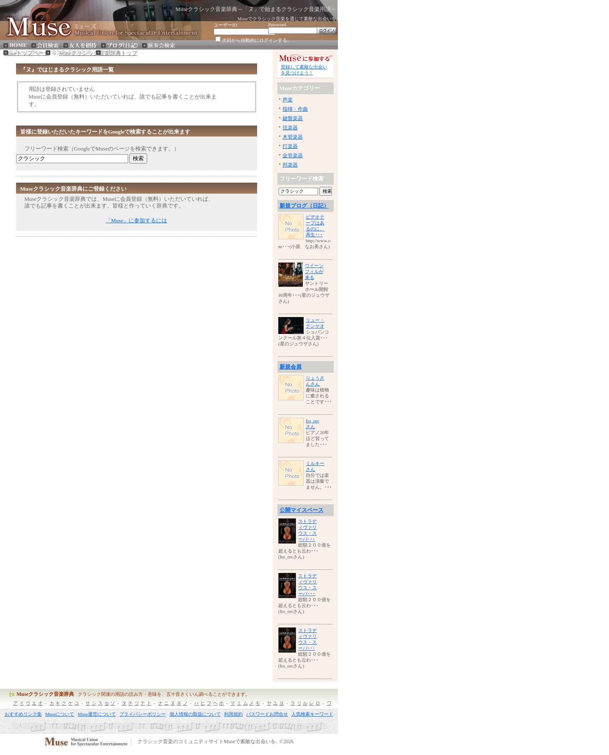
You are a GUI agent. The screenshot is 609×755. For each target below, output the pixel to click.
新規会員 (291, 367)
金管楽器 (293, 156)
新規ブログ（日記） (304, 205)
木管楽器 (293, 137)
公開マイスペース (302, 510)
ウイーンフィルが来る (314, 271)
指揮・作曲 (295, 109)
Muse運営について (97, 714)
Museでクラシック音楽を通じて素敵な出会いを (287, 18)
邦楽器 (290, 165)
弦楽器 (290, 128)
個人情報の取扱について (195, 714)
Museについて (59, 714)
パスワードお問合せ (267, 714)
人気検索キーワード (312, 714)
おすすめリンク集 (23, 714)
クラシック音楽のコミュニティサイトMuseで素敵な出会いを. (207, 742)
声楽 (288, 100)
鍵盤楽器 (293, 118)
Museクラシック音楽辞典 (45, 694)
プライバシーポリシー (142, 714)
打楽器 (290, 146)
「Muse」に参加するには (136, 220)
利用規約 (233, 714)
